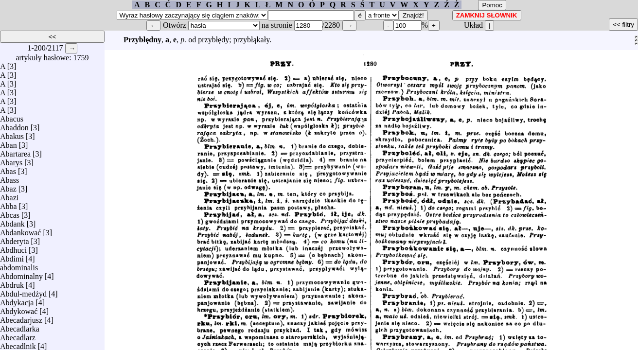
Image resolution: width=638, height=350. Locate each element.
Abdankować (20, 230)
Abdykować (18, 309)
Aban (8, 143)
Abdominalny (21, 274)
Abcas (9, 213)
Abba (8, 204)
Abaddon (14, 125)
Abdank (12, 221)
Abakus (12, 134)
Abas (8, 169)
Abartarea (15, 151)
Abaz (8, 186)
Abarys (11, 160)
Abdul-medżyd (23, 291)
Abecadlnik (18, 344)
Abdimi (12, 256)
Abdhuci (13, 248)
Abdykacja (17, 300)
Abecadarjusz (21, 318)
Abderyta (14, 239)
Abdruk (12, 283)
